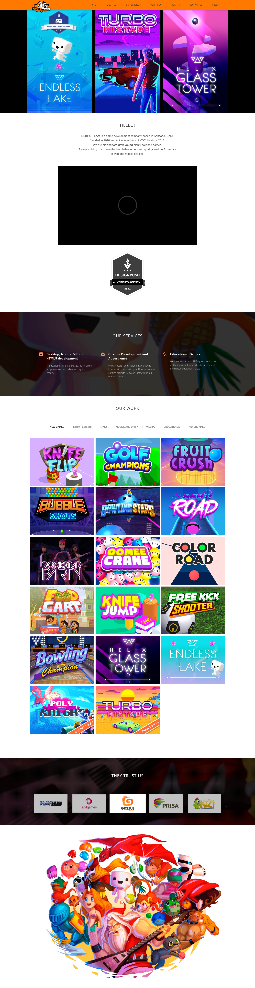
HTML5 (104, 427)
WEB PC (150, 427)
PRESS (215, 5)
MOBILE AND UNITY (127, 427)
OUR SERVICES (133, 5)
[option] (89, 803)
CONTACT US (195, 5)
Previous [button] (29, 808)
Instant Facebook (82, 427)
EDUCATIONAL (172, 427)
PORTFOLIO (156, 5)
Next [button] (226, 808)
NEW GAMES (57, 427)
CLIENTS (175, 5)
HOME (93, 5)
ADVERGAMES (197, 427)
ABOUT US (111, 5)
